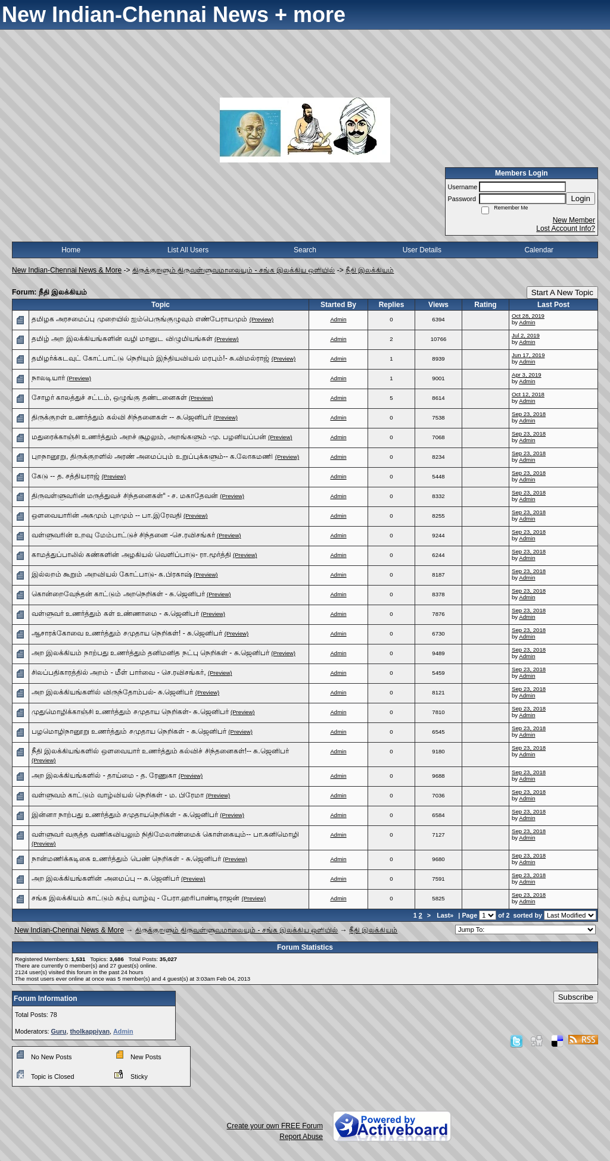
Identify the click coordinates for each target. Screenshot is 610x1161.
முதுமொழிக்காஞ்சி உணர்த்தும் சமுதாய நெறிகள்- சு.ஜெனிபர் (130, 712)
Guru (59, 1031)
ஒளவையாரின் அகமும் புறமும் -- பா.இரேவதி (107, 515)
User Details (422, 250)
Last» (446, 915)
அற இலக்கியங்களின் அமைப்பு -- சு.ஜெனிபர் (105, 878)
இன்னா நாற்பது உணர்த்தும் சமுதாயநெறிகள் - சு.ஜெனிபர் (125, 814)
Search (305, 250)
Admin (338, 319)
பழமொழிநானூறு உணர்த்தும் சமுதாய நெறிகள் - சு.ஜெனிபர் (129, 731)
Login (580, 198)
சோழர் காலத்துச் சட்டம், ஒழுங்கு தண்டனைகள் (109, 397)
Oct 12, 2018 (528, 394)
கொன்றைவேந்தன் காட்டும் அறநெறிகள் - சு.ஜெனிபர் (118, 594)
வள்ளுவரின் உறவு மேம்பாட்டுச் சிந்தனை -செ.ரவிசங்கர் (123, 535)
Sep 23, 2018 (529, 414)
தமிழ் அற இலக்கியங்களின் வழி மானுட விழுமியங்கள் (122, 338)
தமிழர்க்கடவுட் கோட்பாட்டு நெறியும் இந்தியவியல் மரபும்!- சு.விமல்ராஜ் (150, 358)
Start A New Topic (562, 292)
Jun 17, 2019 (528, 355)
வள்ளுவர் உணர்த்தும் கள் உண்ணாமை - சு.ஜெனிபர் (115, 613)
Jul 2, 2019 (526, 335)
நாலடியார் (48, 378)
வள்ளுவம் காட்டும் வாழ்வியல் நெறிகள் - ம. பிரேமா (118, 795)
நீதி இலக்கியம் (370, 270)
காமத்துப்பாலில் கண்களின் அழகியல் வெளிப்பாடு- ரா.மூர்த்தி (131, 554)
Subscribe (575, 997)
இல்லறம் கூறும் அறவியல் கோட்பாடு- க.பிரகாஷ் (112, 574)
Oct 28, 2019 (528, 315)
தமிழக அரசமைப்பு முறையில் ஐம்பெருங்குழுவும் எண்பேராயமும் (139, 319)
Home (70, 250)
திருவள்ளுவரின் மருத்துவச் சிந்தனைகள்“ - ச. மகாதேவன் (125, 496)
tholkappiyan (90, 1031)
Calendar (538, 250)
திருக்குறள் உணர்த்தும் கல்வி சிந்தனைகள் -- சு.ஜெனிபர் (121, 417)
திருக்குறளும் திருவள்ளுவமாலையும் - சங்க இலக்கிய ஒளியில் (233, 270)
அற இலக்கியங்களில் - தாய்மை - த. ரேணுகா (104, 775)
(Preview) (262, 319)
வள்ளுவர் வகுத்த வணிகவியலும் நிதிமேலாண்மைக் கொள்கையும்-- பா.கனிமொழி (165, 834)
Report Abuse (301, 1136)
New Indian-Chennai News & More (67, 270)
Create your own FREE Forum (275, 1126)
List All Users (187, 250)
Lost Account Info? (565, 228)
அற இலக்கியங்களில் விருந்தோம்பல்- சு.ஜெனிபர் (112, 692)
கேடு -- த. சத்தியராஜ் (65, 476)
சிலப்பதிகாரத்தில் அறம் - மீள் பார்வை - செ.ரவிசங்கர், (119, 672)
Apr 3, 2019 (526, 374)
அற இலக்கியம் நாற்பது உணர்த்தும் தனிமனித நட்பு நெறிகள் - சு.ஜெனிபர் (150, 653)
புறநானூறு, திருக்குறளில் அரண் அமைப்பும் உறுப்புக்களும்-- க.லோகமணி (152, 456)
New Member (574, 220)
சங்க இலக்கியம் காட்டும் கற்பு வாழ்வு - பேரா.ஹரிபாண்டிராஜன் (135, 898)
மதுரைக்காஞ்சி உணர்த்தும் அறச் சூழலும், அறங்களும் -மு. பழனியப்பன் (149, 437)
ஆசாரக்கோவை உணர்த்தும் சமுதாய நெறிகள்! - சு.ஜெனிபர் (127, 633)
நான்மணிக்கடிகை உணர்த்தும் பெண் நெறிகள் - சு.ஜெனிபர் (126, 859)
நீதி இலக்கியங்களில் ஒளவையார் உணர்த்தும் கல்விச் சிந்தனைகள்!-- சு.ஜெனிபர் (160, 751)
